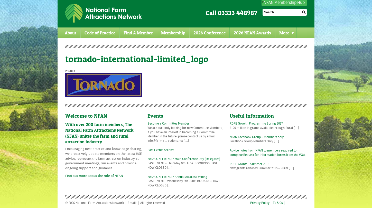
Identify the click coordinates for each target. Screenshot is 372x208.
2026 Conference (209, 33)
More (286, 33)
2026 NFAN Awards (252, 33)
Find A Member (138, 33)
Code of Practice (100, 33)
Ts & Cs (278, 203)
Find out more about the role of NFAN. (94, 175)
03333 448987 (237, 13)
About (70, 33)
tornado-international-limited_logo (136, 58)
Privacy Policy (259, 203)
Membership (173, 33)
